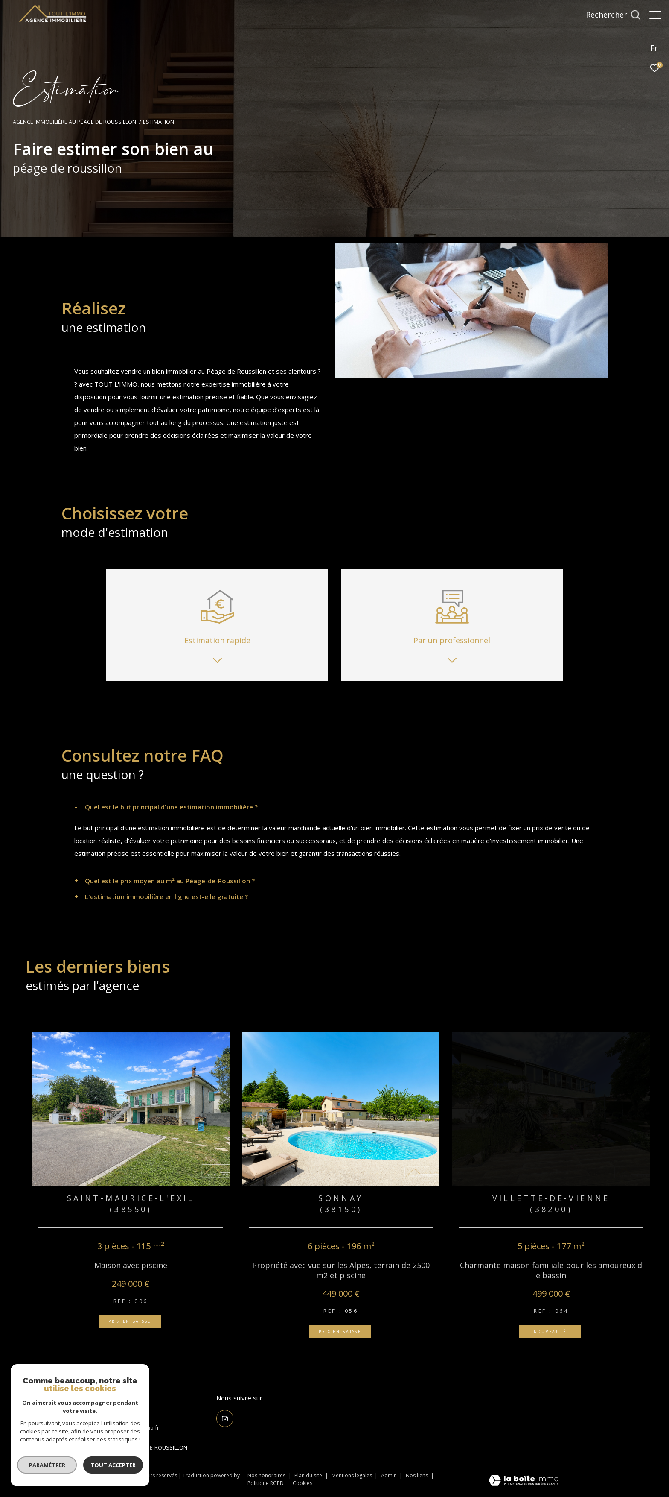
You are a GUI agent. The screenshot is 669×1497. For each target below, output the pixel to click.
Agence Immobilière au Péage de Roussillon (74, 122)
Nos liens (417, 1475)
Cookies (302, 1483)
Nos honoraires (266, 1475)
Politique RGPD (265, 1483)
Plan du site (308, 1475)
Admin (389, 1475)
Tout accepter (113, 1465)
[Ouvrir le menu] (655, 15)
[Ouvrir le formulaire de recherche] (609, 15)
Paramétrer (47, 1465)
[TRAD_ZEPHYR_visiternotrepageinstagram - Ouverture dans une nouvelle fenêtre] (224, 1418)
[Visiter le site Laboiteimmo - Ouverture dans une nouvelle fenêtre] (523, 1481)
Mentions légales (352, 1475)
